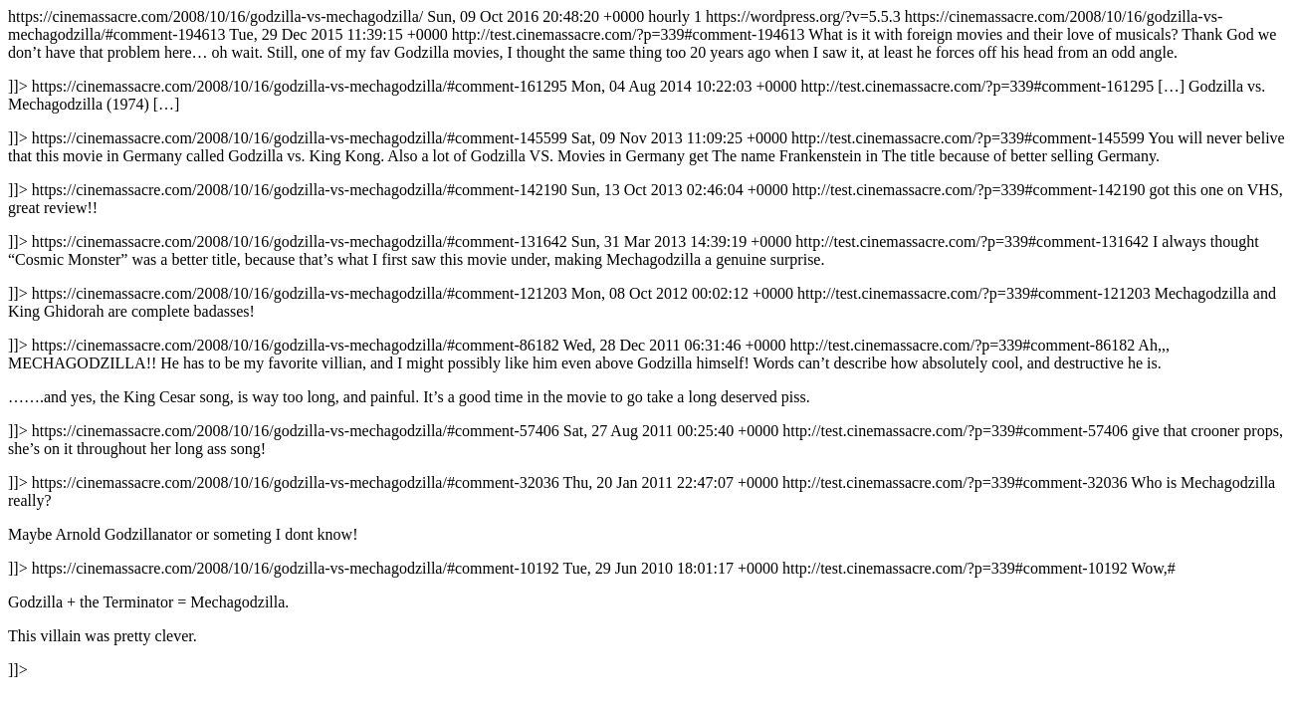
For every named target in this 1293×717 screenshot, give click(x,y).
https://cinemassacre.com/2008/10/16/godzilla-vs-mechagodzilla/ (646, 343)
